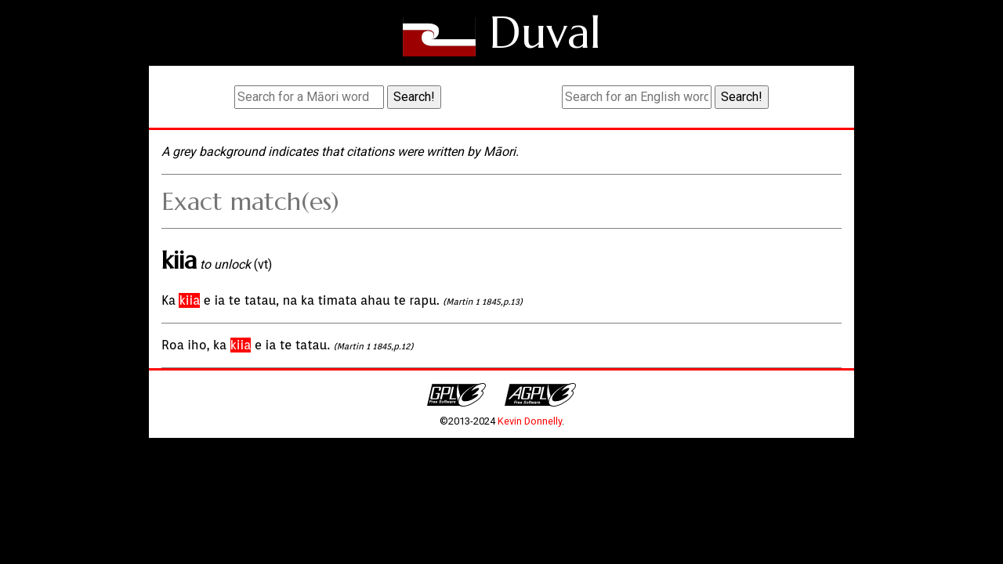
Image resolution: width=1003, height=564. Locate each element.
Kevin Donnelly (530, 421)
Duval (545, 32)
